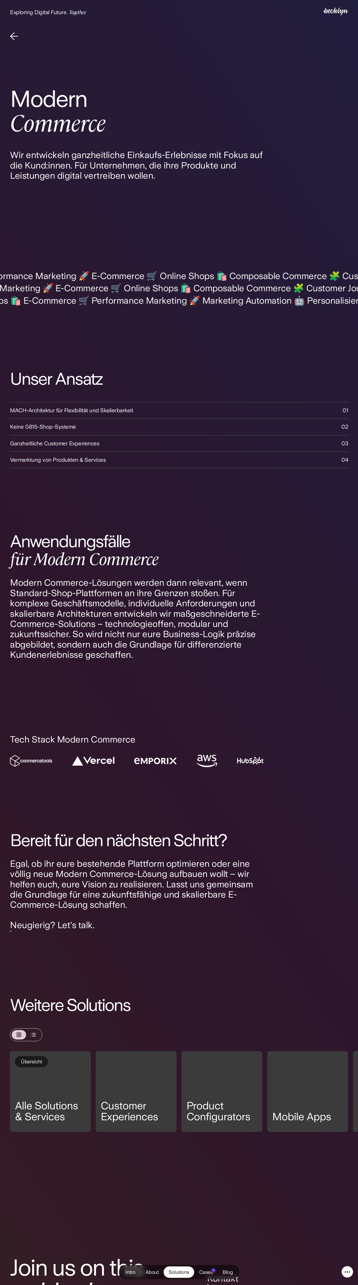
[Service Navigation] (347, 1272)
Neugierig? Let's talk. (52, 925)
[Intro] (335, 12)
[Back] (14, 36)
